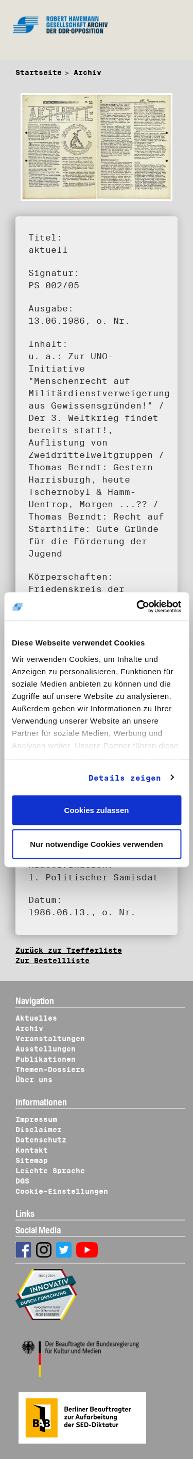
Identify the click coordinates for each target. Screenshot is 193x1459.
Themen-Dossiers (50, 1069)
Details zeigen (125, 777)
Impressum (36, 1119)
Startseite (38, 72)
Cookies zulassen (96, 810)
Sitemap (31, 1160)
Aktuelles (36, 1018)
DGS (22, 1181)
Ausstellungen (45, 1049)
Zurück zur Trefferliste (68, 950)
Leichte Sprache (50, 1171)
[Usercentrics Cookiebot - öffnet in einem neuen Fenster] (137, 606)
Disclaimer (38, 1129)
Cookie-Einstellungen (61, 1191)
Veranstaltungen (50, 1039)
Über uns (33, 1080)
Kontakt (31, 1150)
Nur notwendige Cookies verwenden (96, 843)
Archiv (87, 72)
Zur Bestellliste (52, 960)
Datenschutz (40, 1140)
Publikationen (45, 1059)
